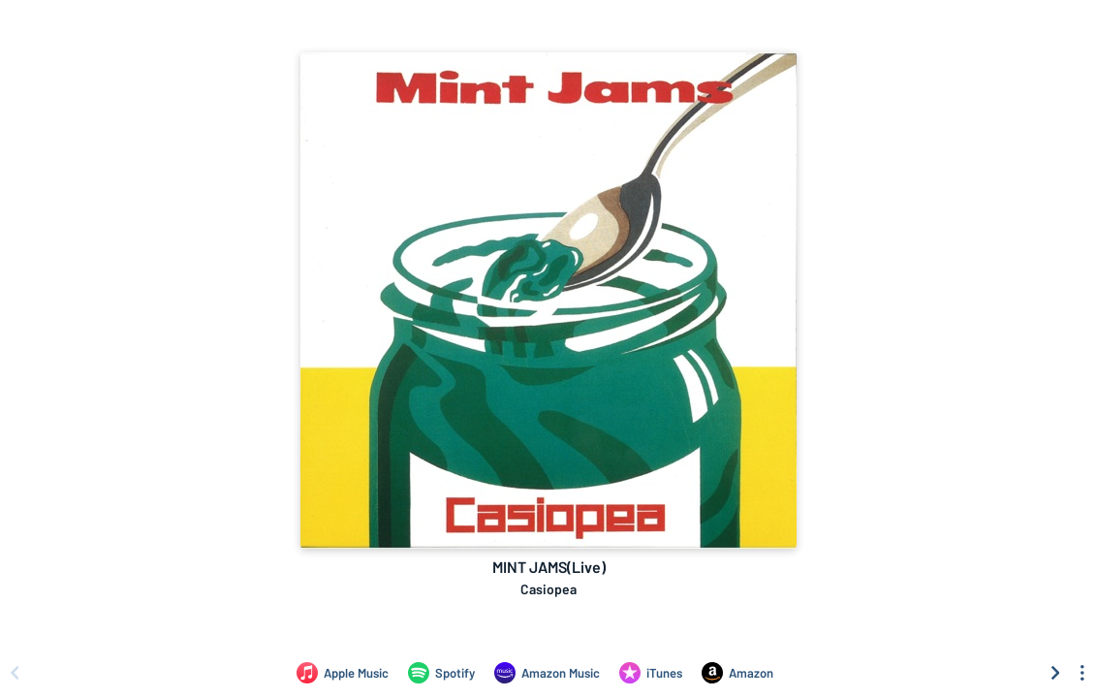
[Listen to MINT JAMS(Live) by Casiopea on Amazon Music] (547, 672)
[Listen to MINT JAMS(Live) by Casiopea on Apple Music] (342, 672)
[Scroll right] (1055, 672)
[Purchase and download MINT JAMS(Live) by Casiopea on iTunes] (650, 672)
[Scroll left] (14, 672)
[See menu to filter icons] (1082, 672)
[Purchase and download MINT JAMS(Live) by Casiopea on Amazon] (737, 672)
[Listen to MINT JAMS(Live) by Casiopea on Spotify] (441, 672)
